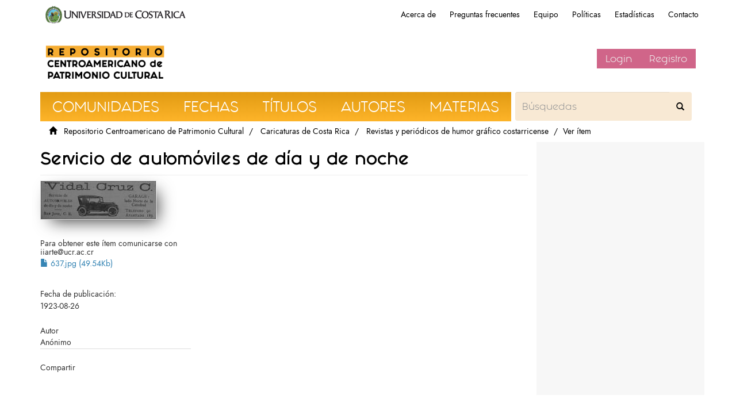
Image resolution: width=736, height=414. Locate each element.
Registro (668, 58)
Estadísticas (634, 14)
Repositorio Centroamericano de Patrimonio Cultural (154, 131)
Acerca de (418, 14)
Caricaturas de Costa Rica (305, 131)
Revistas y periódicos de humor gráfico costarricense (457, 131)
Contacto (683, 14)
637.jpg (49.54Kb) (76, 263)
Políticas (586, 14)
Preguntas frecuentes (485, 14)
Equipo (546, 14)
